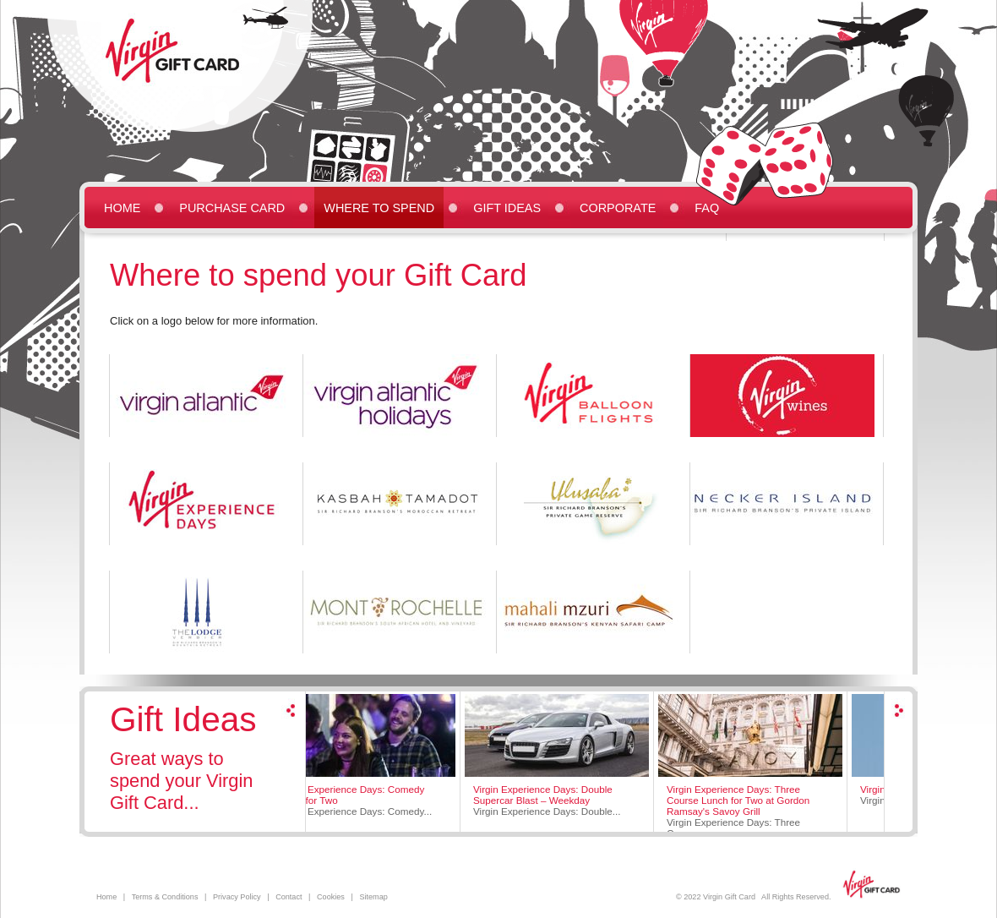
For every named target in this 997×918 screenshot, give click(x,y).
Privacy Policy (237, 897)
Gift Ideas (507, 208)
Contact (288, 897)
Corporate (618, 208)
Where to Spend (379, 208)
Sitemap (373, 897)
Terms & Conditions (165, 897)
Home (122, 208)
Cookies (331, 897)
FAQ (707, 208)
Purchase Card (232, 208)
